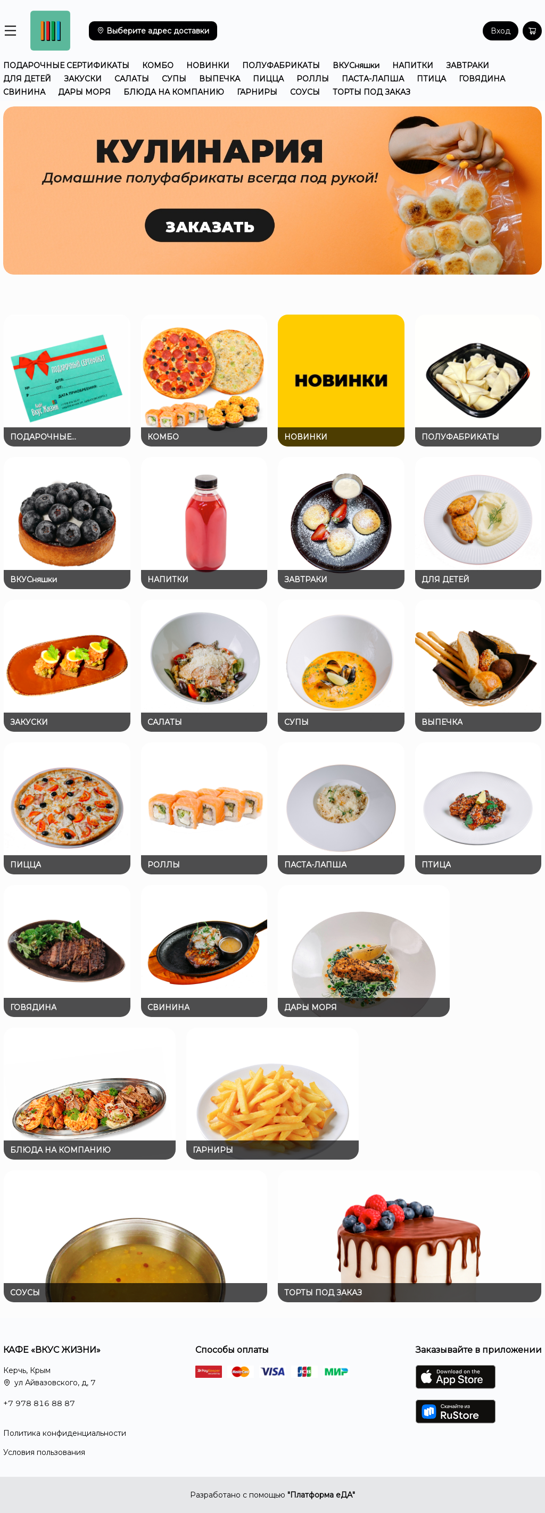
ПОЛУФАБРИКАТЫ (281, 65)
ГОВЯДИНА (482, 79)
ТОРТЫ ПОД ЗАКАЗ (371, 92)
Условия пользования (44, 1452)
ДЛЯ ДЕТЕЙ (27, 79)
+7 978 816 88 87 (39, 1403)
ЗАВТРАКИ (467, 65)
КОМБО (158, 65)
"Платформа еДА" (321, 1495)
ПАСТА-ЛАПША (373, 79)
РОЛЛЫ (312, 79)
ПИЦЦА (268, 79)
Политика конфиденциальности (64, 1433)
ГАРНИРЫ (257, 92)
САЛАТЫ (131, 79)
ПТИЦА (431, 79)
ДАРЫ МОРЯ (84, 92)
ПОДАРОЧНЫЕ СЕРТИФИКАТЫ (66, 65)
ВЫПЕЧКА (219, 79)
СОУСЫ (305, 92)
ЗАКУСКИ (83, 79)
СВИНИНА (24, 92)
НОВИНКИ (207, 65)
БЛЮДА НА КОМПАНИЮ (173, 92)
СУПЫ (174, 79)
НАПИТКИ (412, 65)
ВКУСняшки (356, 65)
